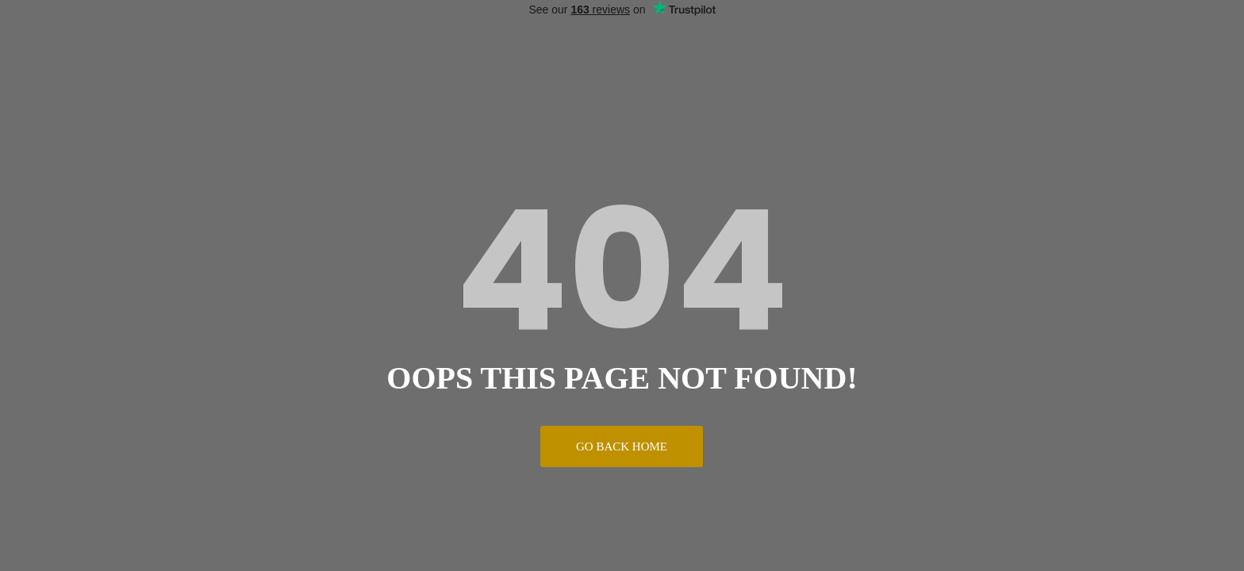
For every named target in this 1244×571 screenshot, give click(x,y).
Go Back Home (621, 446)
